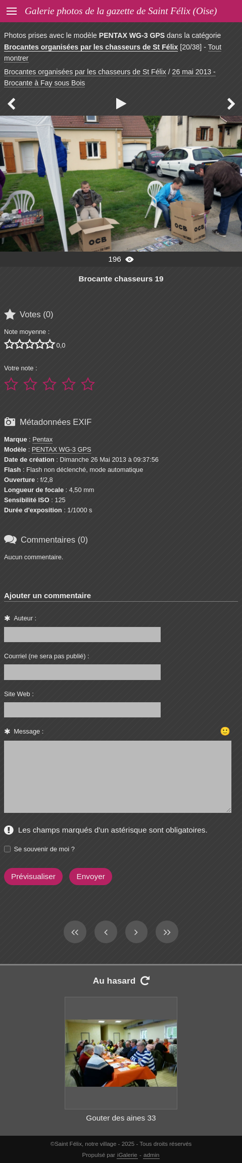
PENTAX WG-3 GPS (61, 449)
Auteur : (25, 618)
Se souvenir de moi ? (44, 849)
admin (151, 1155)
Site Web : (19, 694)
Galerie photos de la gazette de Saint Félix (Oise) (121, 11)
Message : (28, 731)
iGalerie (127, 1155)
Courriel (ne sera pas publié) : (46, 656)
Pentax (42, 439)
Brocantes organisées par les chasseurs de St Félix (91, 47)
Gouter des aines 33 (121, 1117)
